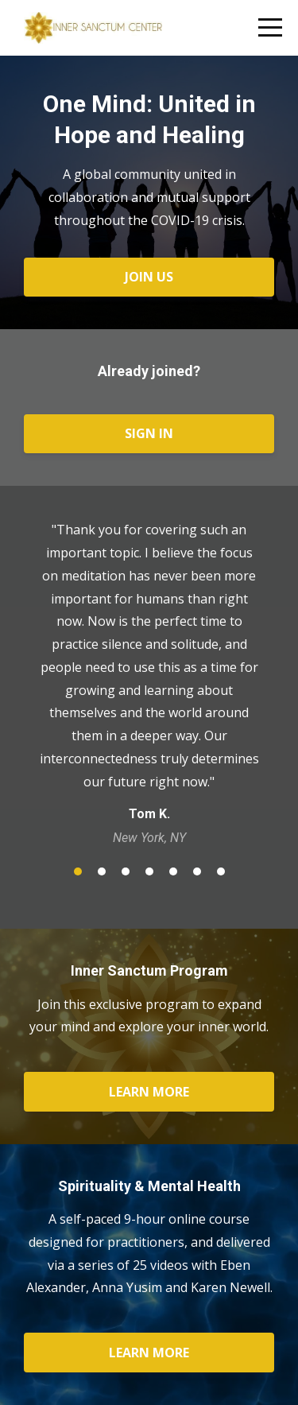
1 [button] (78, 871)
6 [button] (197, 871)
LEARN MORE (149, 1091)
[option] (149, 683)
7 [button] (221, 871)
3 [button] (126, 871)
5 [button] (173, 871)
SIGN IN (149, 433)
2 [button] (102, 871)
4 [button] (149, 871)
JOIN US (149, 276)
